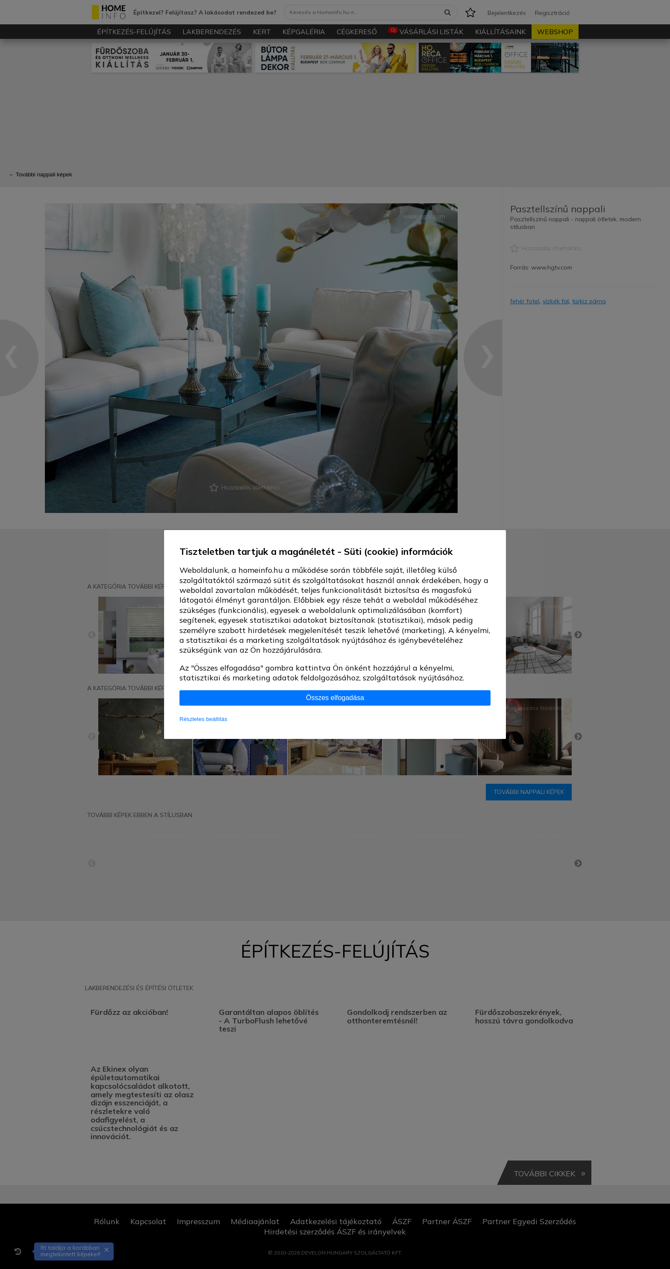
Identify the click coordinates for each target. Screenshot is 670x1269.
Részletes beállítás (203, 719)
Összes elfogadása (335, 697)
